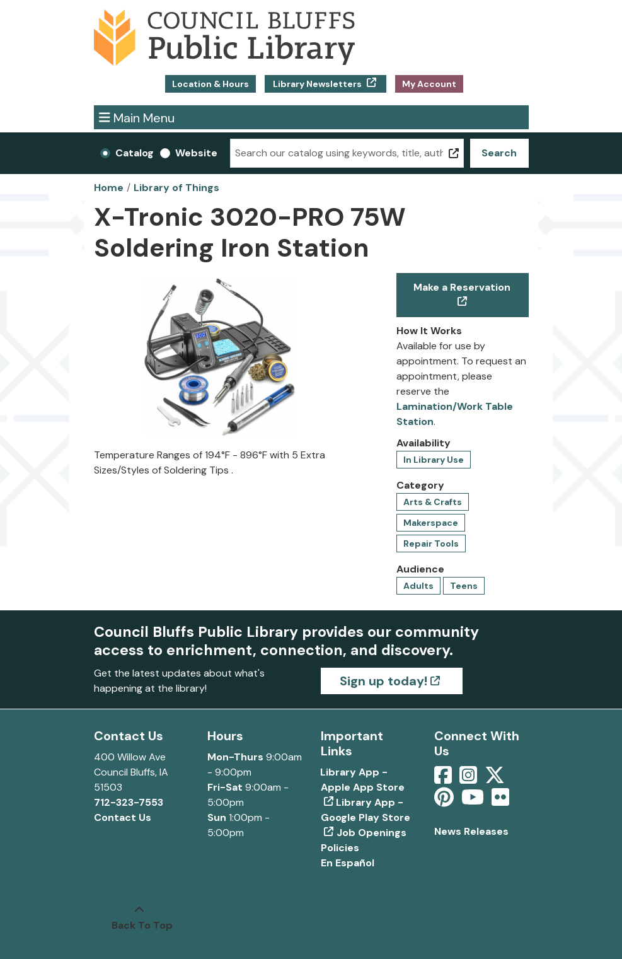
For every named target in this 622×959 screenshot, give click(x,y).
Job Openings (371, 832)
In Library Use (433, 459)
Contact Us (122, 817)
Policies (340, 847)
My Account (429, 84)
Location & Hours (210, 84)
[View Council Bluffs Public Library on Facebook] (444, 779)
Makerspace (430, 522)
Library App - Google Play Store (365, 810)
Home (109, 187)
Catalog (134, 153)
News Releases (471, 831)
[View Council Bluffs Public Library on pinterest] (445, 801)
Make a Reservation (461, 287)
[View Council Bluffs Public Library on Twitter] (496, 779)
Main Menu (137, 116)
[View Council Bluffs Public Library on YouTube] (474, 801)
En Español (347, 862)
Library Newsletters (317, 84)
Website (196, 153)
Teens (464, 585)
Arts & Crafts (432, 502)
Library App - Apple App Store (363, 779)
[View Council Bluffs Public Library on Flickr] (500, 801)
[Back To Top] (139, 918)
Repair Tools (431, 543)
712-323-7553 (128, 802)
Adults (418, 585)
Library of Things (176, 187)
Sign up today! (383, 681)
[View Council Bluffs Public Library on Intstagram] (469, 779)
